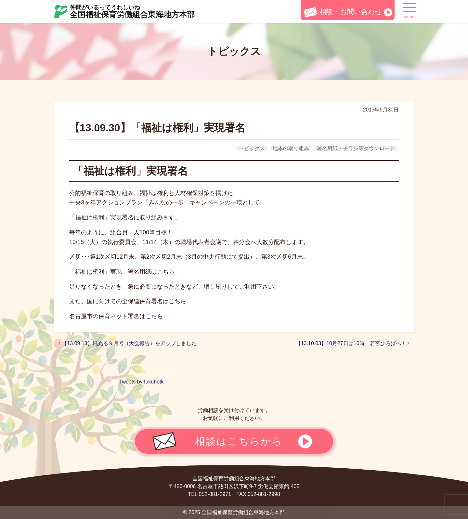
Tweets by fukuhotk (141, 381)
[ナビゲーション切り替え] (409, 10)
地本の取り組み (291, 148)
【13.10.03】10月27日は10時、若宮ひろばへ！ (353, 343)
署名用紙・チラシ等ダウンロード (356, 148)
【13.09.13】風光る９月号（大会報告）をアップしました (127, 343)
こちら (166, 271)
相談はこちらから (239, 441)
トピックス (252, 148)
